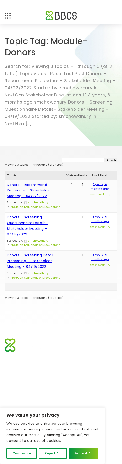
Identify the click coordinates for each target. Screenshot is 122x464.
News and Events (76, 377)
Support (12, 377)
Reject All (53, 453)
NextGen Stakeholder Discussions (35, 207)
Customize (21, 453)
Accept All (84, 453)
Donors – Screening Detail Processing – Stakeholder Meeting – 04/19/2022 (30, 261)
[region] (52, 435)
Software (13, 368)
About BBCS (15, 386)
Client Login (71, 386)
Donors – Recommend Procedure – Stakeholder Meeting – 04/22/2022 (29, 190)
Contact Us (15, 404)
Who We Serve (74, 368)
